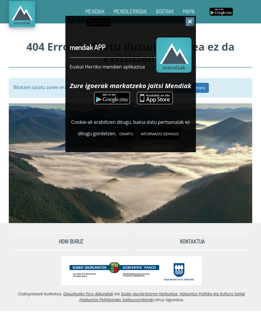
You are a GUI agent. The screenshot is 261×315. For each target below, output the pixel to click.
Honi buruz (71, 241)
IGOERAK (165, 11)
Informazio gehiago (160, 133)
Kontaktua (192, 241)
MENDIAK (95, 11)
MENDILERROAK (130, 11)
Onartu (126, 133)
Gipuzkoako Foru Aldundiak (88, 294)
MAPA (189, 11)
